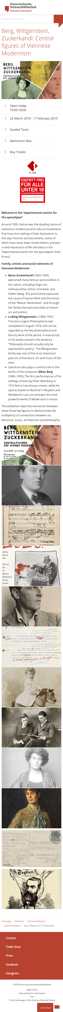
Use (32, 996)
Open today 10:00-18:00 (18, 108)
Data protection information (32, 993)
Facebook (12, 964)
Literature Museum (21, 10)
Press (9, 955)
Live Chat (45, 1007)
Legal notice (32, 989)
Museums (19, 921)
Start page (6, 921)
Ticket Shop (13, 947)
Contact (11, 938)
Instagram (12, 973)
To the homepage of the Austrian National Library (32, 1000)
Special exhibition (12, 925)
